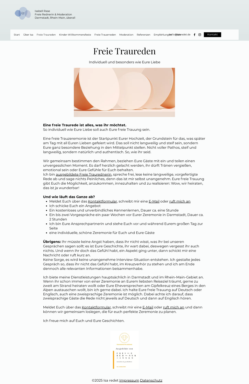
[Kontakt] (212, 34)
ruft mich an (180, 201)
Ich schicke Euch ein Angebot (75, 206)
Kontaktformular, (103, 201)
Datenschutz (151, 380)
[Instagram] (199, 34)
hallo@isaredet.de (179, 34)
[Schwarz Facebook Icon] (194, 34)
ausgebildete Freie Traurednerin (84, 174)
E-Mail (154, 201)
